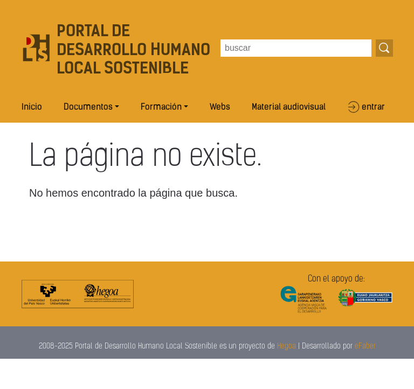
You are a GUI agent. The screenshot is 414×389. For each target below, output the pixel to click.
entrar (373, 107)
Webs (220, 107)
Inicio (32, 107)
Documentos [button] (88, 107)
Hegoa (286, 347)
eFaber (365, 347)
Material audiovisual (289, 107)
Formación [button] (161, 107)
